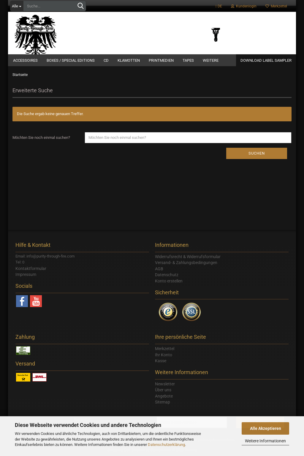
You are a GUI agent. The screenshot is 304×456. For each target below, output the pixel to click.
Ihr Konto (163, 354)
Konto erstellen (169, 281)
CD (106, 60)
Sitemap (162, 402)
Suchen (256, 153)
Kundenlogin (243, 6)
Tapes (188, 60)
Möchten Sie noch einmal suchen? (41, 137)
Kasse (160, 360)
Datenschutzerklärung (166, 444)
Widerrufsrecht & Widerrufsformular (188, 256)
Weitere (210, 60)
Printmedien (161, 60)
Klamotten (129, 60)
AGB (159, 268)
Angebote (164, 396)
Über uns (163, 389)
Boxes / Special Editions (71, 60)
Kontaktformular (30, 268)
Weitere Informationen (265, 440)
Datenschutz (166, 274)
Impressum (25, 274)
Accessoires (25, 60)
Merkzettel (276, 6)
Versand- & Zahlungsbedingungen (186, 262)
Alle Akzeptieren (265, 428)
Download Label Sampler (266, 60)
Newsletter (165, 384)
